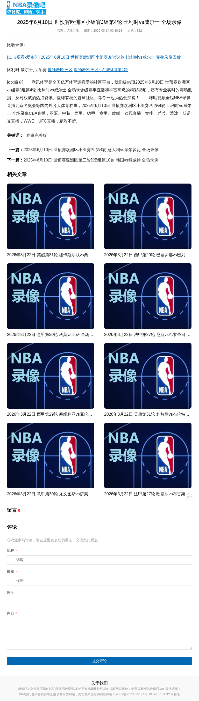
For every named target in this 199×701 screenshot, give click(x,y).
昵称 (12, 550)
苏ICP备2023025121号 (131, 694)
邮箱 (12, 571)
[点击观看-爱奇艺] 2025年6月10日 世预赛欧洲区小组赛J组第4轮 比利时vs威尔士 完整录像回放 (94, 57)
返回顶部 (189, 495)
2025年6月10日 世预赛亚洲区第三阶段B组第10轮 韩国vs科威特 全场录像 (91, 160)
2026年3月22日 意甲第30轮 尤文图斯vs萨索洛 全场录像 (58, 494)
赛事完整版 (36, 135)
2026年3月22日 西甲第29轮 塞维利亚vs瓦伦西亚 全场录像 (60, 414)
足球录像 (72, 30)
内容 (12, 613)
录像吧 (175, 694)
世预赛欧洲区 (60, 70)
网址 (10, 592)
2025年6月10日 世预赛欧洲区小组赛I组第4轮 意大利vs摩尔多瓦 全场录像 (91, 149)
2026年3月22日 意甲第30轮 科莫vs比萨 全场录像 (52, 334)
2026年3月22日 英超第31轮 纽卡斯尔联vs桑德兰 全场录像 (60, 255)
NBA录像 (182, 98)
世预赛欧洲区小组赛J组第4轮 (101, 70)
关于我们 (99, 683)
